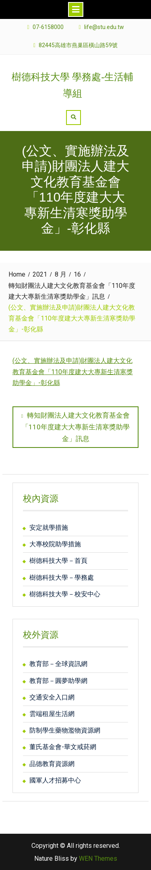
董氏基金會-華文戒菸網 (62, 747)
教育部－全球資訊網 (58, 664)
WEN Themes (98, 858)
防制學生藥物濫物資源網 (64, 730)
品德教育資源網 (51, 764)
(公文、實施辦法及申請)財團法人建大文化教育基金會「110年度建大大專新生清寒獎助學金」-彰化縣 (72, 371)
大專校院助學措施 (55, 544)
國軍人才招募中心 (55, 780)
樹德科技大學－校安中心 (64, 594)
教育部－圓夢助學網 (58, 681)
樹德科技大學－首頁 (58, 560)
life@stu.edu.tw (104, 27)
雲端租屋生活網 (51, 714)
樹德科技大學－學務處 (61, 577)
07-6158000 (48, 27)
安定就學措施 (48, 527)
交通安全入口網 (51, 697)
